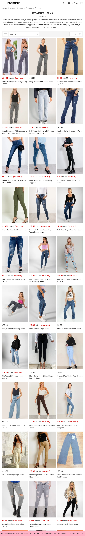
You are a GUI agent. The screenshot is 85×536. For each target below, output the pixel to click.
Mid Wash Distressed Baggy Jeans (12, 377)
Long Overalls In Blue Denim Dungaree (67, 426)
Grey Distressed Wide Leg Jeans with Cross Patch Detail (14, 132)
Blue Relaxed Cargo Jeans (39, 329)
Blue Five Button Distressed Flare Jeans (69, 132)
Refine (76, 34)
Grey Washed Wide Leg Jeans (13, 329)
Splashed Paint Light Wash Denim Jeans (70, 377)
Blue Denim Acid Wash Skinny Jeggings (40, 181)
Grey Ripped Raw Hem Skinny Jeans (13, 525)
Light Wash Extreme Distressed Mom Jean (69, 280)
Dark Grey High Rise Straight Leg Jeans (14, 83)
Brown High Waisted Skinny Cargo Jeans (42, 426)
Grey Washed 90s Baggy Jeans (41, 82)
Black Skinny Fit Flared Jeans (67, 524)
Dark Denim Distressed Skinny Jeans (13, 280)
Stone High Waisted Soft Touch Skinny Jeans (41, 476)
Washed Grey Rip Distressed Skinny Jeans (40, 525)
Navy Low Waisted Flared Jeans (69, 329)
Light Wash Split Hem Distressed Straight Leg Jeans (41, 132)
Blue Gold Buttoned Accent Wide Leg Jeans (69, 83)
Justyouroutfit (13, 3)
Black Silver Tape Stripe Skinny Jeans (68, 181)
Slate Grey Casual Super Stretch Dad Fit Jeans (69, 476)
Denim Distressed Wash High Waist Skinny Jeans (40, 231)
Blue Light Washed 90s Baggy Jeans (13, 426)
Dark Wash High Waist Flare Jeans (70, 230)
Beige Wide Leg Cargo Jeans (13, 475)
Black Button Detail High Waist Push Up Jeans (41, 377)
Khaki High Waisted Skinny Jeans (14, 230)
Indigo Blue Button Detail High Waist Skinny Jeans (40, 280)
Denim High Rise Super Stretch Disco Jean (14, 181)
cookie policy (74, 533)
